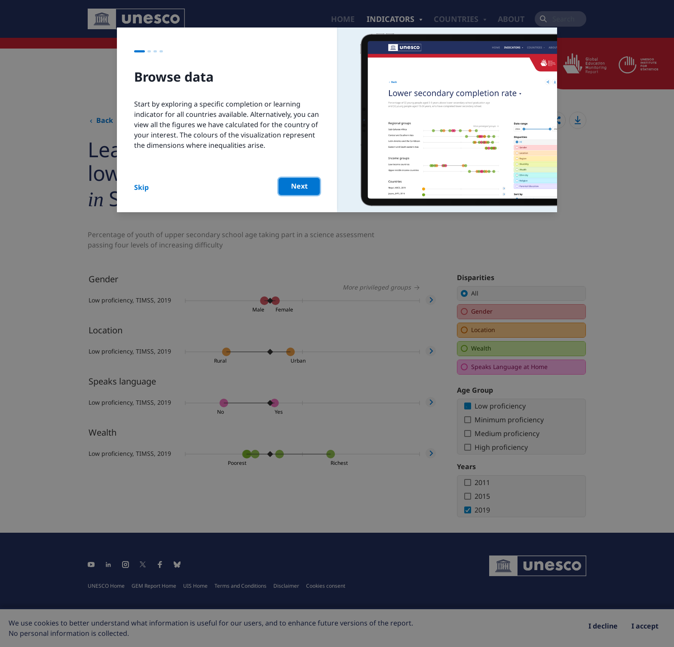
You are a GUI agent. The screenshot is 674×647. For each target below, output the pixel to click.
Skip (141, 187)
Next (299, 186)
